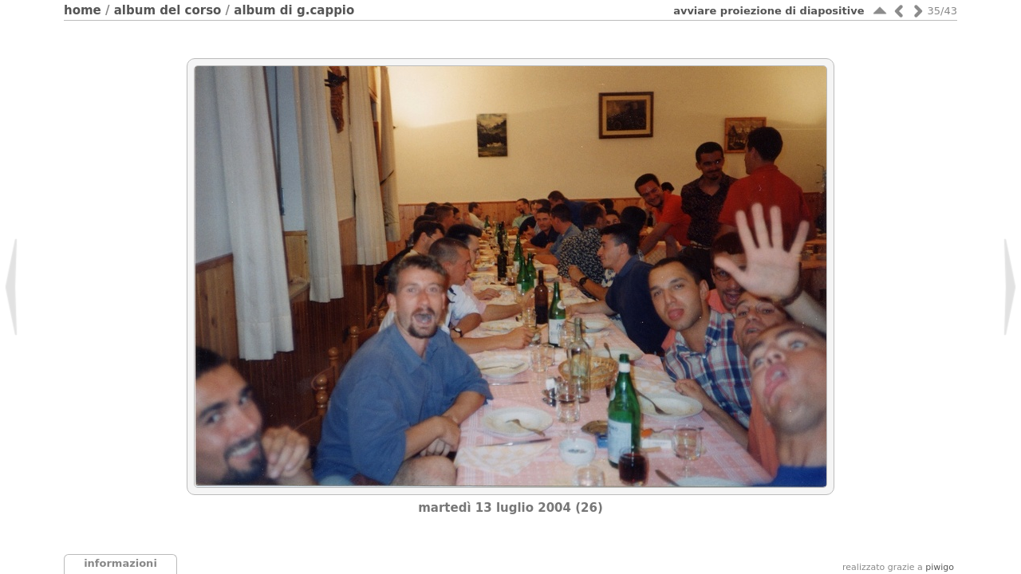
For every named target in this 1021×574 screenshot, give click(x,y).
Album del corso (168, 10)
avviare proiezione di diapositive (768, 11)
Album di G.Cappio (294, 10)
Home (82, 10)
